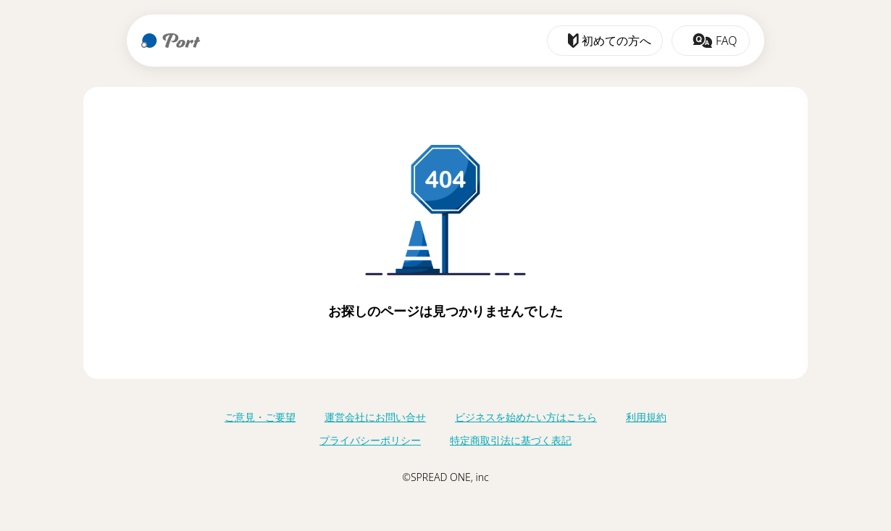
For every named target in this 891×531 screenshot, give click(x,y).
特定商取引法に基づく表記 (511, 440)
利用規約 (646, 417)
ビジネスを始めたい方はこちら (526, 417)
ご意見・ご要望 (260, 417)
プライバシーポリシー (370, 440)
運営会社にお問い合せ (375, 417)
